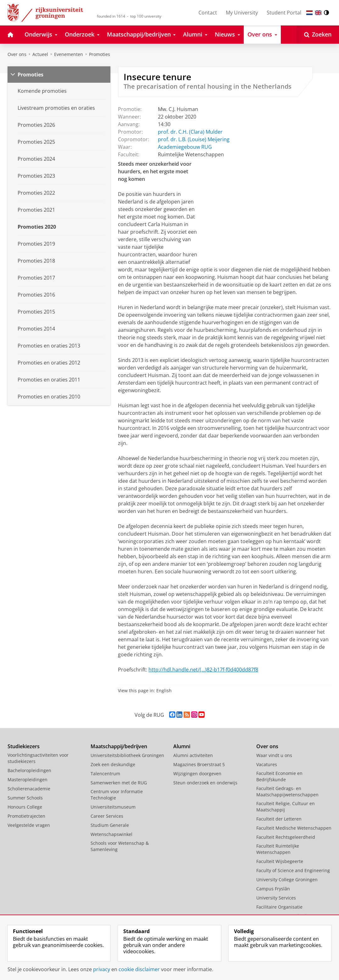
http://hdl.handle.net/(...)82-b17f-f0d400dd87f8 (203, 669)
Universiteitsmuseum (113, 807)
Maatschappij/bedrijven (119, 746)
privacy (101, 969)
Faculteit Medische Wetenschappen (293, 828)
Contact (207, 12)
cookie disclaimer (139, 969)
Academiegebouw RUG (185, 146)
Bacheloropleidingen (29, 770)
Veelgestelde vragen (29, 825)
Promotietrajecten (26, 816)
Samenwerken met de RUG (119, 783)
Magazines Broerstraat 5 (199, 764)
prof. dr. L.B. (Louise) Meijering (194, 139)
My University (242, 12)
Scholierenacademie (29, 789)
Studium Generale (110, 825)
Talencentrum (105, 774)
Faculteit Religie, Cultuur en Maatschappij (285, 806)
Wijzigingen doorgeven (197, 774)
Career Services (107, 816)
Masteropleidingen (27, 779)
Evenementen (68, 54)
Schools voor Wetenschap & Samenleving (120, 846)
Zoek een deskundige (113, 764)
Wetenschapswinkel (111, 834)
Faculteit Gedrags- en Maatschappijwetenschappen (287, 791)
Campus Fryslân (273, 889)
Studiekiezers (24, 746)
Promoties (99, 54)
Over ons (17, 54)
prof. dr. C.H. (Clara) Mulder (190, 131)
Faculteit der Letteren (279, 819)
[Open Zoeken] (318, 34)
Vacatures (266, 764)
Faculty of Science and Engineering (293, 870)
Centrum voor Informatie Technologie (117, 794)
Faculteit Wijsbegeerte (279, 861)
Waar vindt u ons (274, 755)
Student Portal (284, 12)
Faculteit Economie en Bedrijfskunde (279, 776)
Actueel (40, 54)
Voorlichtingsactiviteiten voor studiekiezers (38, 758)
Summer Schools (25, 798)
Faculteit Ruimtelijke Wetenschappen (277, 849)
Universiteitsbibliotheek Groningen (127, 755)
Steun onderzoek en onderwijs (205, 783)
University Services (276, 898)
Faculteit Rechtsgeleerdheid (285, 837)
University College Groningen (287, 880)
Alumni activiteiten (193, 755)
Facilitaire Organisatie (279, 907)
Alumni (181, 746)
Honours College (25, 807)
